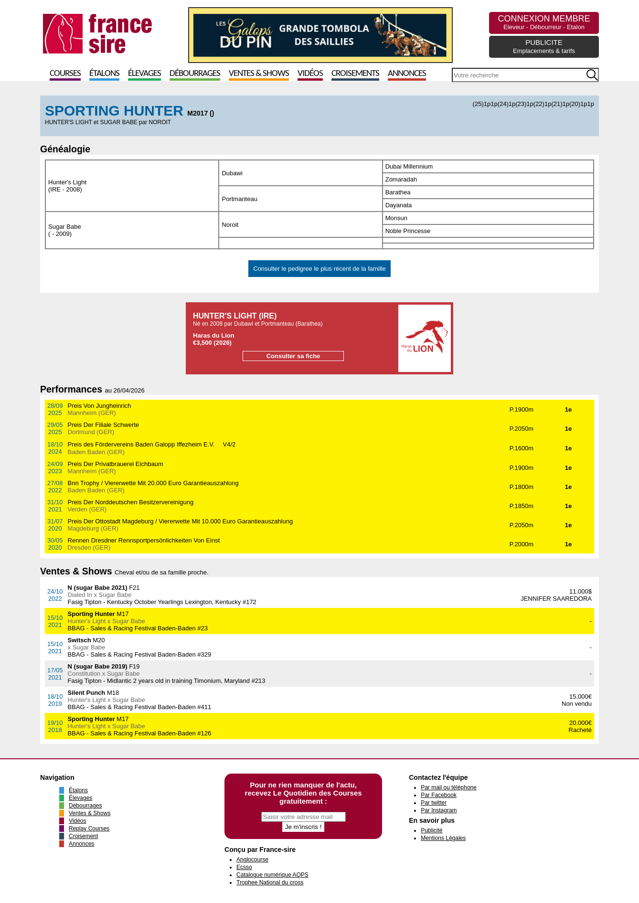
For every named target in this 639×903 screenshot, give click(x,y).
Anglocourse (252, 859)
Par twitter (434, 802)
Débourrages (195, 73)
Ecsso (244, 867)
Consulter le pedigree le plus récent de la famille (319, 268)
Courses (65, 73)
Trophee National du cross (269, 882)
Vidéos (310, 73)
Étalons (104, 73)
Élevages (144, 73)
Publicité (431, 830)
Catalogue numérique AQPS (272, 874)
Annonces (407, 73)
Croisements (355, 73)
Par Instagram (439, 810)
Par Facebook (439, 795)
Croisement (83, 836)
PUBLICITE (544, 46)
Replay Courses (89, 828)
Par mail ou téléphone (449, 787)
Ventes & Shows (259, 73)
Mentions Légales (443, 838)
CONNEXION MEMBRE (544, 22)
